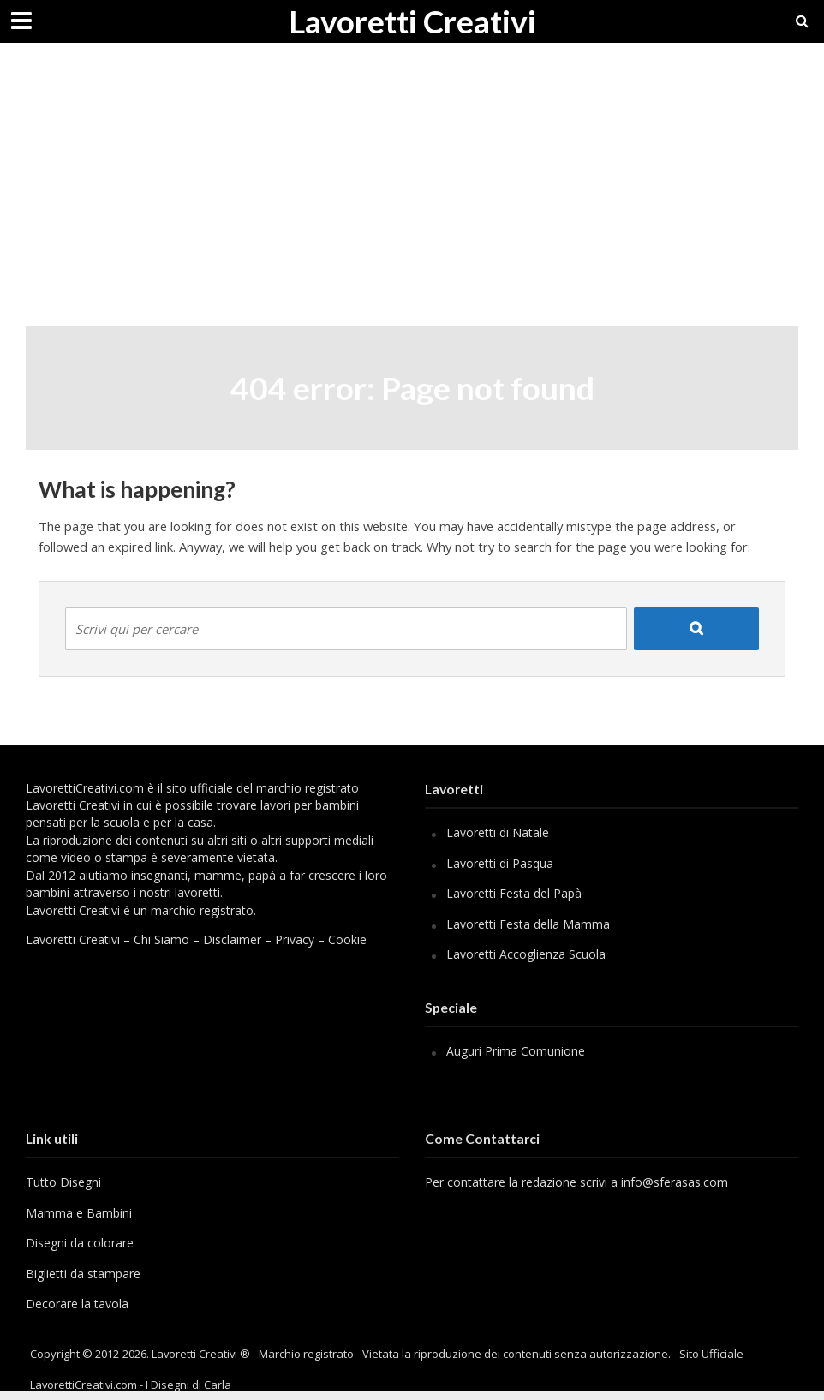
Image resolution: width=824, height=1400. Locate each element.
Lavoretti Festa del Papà (514, 893)
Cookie (347, 939)
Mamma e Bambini (79, 1213)
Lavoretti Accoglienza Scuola (526, 954)
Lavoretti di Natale (497, 832)
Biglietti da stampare (83, 1273)
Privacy (294, 939)
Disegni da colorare (80, 1243)
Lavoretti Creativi (412, 21)
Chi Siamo (161, 939)
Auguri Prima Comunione (515, 1051)
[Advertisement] (412, 197)
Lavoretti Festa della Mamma (528, 924)
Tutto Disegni (63, 1182)
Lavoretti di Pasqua (499, 863)
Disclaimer (232, 939)
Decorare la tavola (77, 1303)
